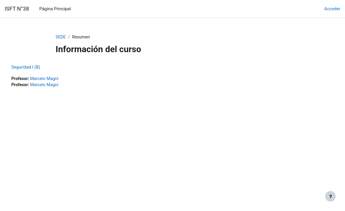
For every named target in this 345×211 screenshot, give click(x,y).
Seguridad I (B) (36, 67)
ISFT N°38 (17, 9)
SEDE (61, 37)
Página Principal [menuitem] (55, 8)
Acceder (332, 8)
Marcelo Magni (56, 78)
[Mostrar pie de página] (330, 196)
